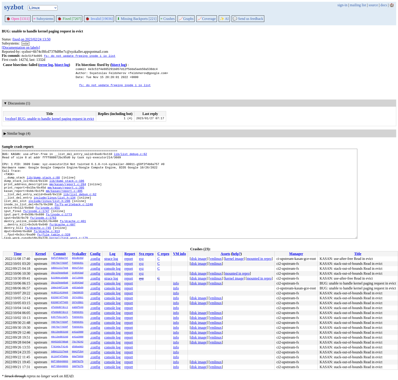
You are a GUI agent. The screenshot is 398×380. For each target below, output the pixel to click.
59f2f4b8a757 (59, 258)
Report (129, 254)
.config (95, 259)
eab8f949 (77, 307)
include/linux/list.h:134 (54, 208)
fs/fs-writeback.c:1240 (74, 216)
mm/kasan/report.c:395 (66, 195)
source (373, 5)
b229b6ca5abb (59, 278)
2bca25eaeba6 (59, 273)
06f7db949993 (59, 361)
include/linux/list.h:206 (49, 212)
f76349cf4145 (59, 346)
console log (112, 263)
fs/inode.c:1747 (36, 224)
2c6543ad (77, 273)
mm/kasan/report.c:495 (64, 199)
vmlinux (216, 259)
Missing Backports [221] (136, 19)
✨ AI (224, 19)
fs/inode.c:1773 (59, 228)
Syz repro (146, 254)
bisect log (62, 65)
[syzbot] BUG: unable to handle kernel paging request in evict (49, 119)
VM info (179, 254)
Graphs (186, 19)
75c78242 (77, 342)
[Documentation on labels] (21, 47)
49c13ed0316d (59, 332)
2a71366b (77, 278)
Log (112, 254)
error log (46, 65)
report (128, 259)
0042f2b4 (77, 268)
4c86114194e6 (59, 292)
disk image (199, 259)
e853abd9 (77, 287)
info (176, 283)
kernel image (234, 259)
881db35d (77, 258)
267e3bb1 (77, 297)
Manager (296, 254)
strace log (111, 259)
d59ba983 (77, 346)
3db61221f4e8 (59, 268)
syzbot (13, 7)
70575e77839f (59, 263)
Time (17, 254)
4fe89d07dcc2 (59, 307)
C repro (163, 254)
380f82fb (77, 361)
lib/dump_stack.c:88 (43, 183)
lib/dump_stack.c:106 (66, 187)
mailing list (358, 5)
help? (236, 254)
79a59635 (77, 292)
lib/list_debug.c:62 (130, 155)
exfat (25, 43)
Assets (225, 254)
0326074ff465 (59, 297)
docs (383, 5)
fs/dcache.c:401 (73, 236)
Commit (59, 254)
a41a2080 (77, 332)
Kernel (40, 254)
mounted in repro (259, 259)
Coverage (206, 19)
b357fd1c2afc (59, 317)
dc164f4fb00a (59, 356)
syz (141, 259)
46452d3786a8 (59, 342)
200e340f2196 (59, 287)
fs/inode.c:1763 (43, 232)
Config (95, 254)
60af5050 (77, 356)
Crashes (168, 19)
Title (357, 254)
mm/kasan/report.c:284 (67, 191)
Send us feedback (248, 19)
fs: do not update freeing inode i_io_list (79, 56)
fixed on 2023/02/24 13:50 (32, 39)
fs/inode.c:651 (47, 220)
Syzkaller (79, 254)
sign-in (342, 5)
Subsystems (43, 19)
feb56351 (77, 263)
